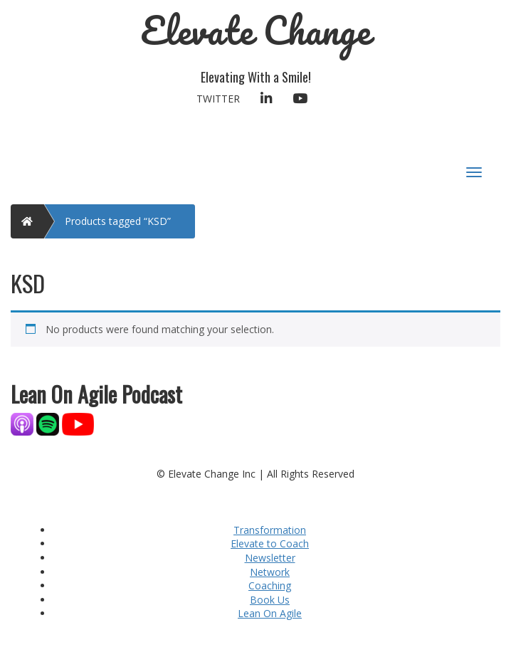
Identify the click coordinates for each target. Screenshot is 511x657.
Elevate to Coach (270, 543)
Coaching (269, 585)
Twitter (218, 98)
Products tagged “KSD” (118, 221)
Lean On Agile (270, 613)
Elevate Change (256, 30)
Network (270, 572)
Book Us (270, 599)
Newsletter (270, 557)
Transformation (269, 530)
